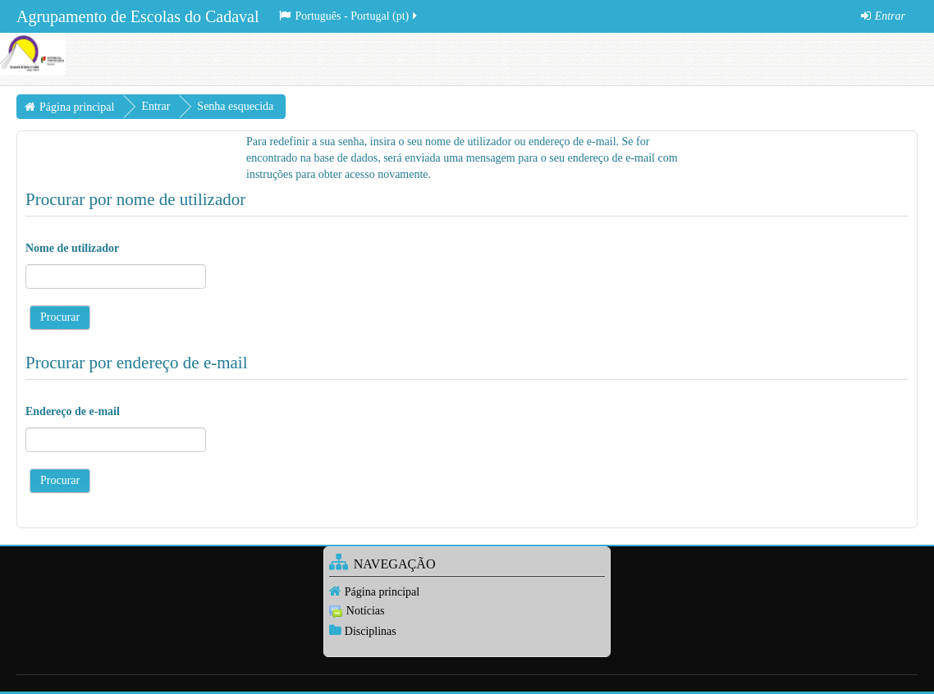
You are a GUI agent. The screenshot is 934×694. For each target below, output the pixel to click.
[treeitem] (467, 591)
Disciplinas (370, 631)
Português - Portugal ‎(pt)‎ (349, 16)
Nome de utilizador (72, 248)
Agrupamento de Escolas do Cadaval (137, 16)
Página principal (382, 592)
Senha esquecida (235, 106)
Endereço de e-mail (72, 411)
